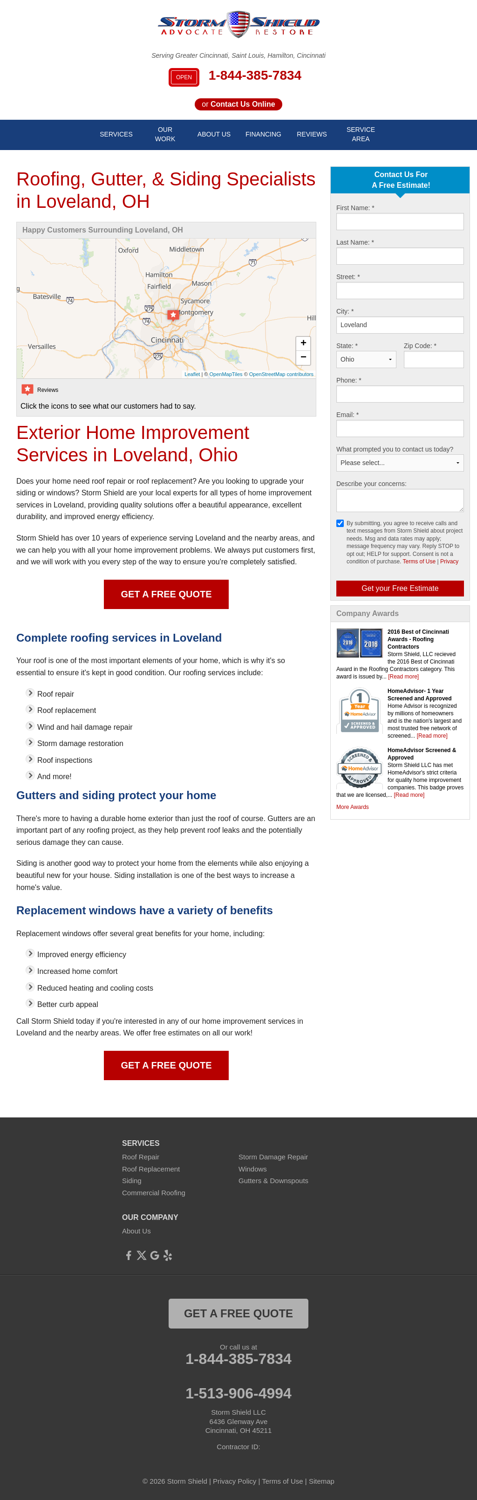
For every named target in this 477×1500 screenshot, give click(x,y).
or (238, 104)
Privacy (449, 561)
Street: (348, 277)
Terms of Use (419, 561)
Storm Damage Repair (273, 1157)
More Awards (352, 807)
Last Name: (355, 242)
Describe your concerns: (371, 483)
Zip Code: (420, 345)
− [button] (303, 358)
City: (345, 311)
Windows (252, 1169)
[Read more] (403, 676)
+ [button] (303, 344)
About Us (136, 1231)
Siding (132, 1181)
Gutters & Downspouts (273, 1181)
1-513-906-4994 (238, 1393)
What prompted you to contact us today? (394, 449)
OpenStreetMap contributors (281, 374)
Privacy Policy (234, 1481)
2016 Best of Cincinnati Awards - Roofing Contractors (418, 639)
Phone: (348, 380)
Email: (347, 414)
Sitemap (321, 1481)
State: (347, 345)
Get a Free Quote (166, 594)
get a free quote (238, 1313)
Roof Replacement (151, 1169)
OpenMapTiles (225, 374)
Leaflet (192, 374)
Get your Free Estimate (399, 588)
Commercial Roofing (153, 1193)
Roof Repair (140, 1157)
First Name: (355, 208)
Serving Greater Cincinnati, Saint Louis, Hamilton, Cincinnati (238, 55)
